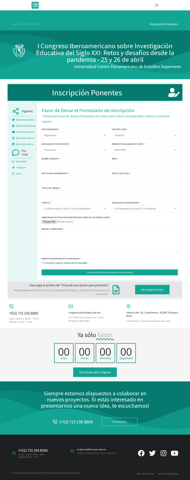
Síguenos (28, 111)
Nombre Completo (50, 159)
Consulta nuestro (65, 263)
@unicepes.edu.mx (23, 138)
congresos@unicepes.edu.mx (84, 312)
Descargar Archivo (152, 290)
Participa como (119, 130)
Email (114, 159)
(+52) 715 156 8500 (33, 450)
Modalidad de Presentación (125, 203)
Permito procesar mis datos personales (61, 259)
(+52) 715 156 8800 (76, 422)
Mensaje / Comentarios (52, 229)
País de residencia (50, 130)
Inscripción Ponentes (87, 92)
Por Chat (25, 152)
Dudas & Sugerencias (168, 473)
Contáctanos (120, 421)
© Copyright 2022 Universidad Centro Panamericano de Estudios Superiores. (46, 473)
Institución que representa (55, 174)
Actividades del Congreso (95, 372)
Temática (46, 203)
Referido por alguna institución (128, 144)
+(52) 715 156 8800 (23, 313)
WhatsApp (19, 161)
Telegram (19, 167)
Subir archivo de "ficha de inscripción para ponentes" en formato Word (76, 218)
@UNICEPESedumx (24, 126)
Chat (16, 173)
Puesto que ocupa (121, 174)
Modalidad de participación (55, 144)
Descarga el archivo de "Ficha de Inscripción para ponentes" (69, 285)
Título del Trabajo (51, 188)
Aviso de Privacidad (145, 473)
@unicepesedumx (23, 119)
